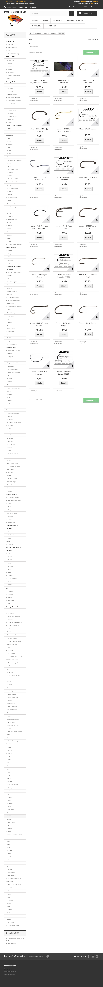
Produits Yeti (10, 41)
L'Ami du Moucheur (12, 169)
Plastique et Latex (12, 638)
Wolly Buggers (11, 444)
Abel (8, 553)
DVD (9, 129)
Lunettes (9, 528)
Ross (9, 569)
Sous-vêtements (12, 219)
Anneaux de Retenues (14, 100)
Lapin (8, 841)
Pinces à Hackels (12, 710)
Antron (9, 632)
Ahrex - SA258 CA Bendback (64, 178)
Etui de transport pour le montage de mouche (14, 658)
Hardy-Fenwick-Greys (13, 388)
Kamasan (9, 803)
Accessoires (10, 60)
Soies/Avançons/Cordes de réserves (13, 268)
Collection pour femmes (14, 244)
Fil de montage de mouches (12, 664)
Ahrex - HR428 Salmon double (39, 324)
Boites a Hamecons (12, 813)
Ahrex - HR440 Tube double (64, 227)
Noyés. (9, 432)
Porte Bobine (10, 703)
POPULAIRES (10, 57)
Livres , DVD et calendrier (14, 125)
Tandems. (10, 441)
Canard (9, 759)
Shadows (10, 472)
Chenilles (10, 619)
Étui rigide (10, 366)
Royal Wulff (10, 316)
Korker (9, 150)
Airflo (8, 285)
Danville (9, 828)
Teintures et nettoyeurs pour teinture (13, 880)
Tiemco (9, 794)
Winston (9, 378)
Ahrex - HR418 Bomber (88, 323)
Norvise (9, 916)
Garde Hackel (11, 722)
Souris (9, 450)
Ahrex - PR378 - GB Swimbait (39, 372)
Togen (8, 800)
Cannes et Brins (11, 347)
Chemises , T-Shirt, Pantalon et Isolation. (12, 180)
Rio (8, 278)
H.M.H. (9, 747)
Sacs (7, 588)
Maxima (9, 288)
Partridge (9, 797)
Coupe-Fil (10, 66)
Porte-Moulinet (11, 110)
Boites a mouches (11, 494)
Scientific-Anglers (12, 282)
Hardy (9, 563)
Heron (8, 778)
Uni (8, 825)
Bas (8, 138)
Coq (8, 769)
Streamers (10, 419)
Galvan (9, 557)
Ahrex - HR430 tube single (63, 324)
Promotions (51, 26)
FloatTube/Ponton (11, 513)
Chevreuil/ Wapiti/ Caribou (14, 835)
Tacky (9, 503)
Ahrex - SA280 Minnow (88, 129)
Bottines (10, 144)
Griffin (8, 906)
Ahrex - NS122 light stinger (39, 275)
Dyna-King (10, 900)
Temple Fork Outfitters (13, 363)
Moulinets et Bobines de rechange (13, 549)
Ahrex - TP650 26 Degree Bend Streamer (39, 81)
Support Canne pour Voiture (13, 77)
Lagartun (9, 869)
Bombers (9, 460)
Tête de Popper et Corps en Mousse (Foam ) (13, 642)
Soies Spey (10, 331)
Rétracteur (10, 72)
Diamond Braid (11, 635)
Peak (8, 913)
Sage (8, 397)
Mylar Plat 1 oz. (11, 875)
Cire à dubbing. (11, 653)
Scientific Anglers (12, 344)
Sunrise (9, 903)
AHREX (9, 816)
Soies (9, 310)
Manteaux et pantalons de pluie (13, 208)
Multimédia (36, 26)
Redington (10, 356)
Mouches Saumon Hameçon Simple (12, 480)
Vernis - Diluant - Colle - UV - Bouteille (14, 886)
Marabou (9, 781)
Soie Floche (11, 822)
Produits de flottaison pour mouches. (13, 468)
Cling (9, 510)
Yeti (8, 263)
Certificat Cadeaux (12, 525)
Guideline (9, 154)
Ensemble (10, 738)
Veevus (9, 681)
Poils (9, 831)
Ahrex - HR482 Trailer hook (88, 227)
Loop (8, 375)
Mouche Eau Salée (12, 463)
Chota (8, 147)
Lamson (9, 360)
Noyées (9, 457)
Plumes (9, 753)
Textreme (9, 688)
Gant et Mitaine (12, 197)
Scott (8, 403)
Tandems (9, 416)
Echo (8, 385)
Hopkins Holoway (12, 94)
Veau (8, 838)
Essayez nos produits (74, 21)
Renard (9, 847)
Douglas (9, 400)
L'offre (35, 21)
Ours (8, 844)
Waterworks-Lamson (13, 204)
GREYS (9, 585)
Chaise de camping (13, 54)
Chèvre (9, 853)
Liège (9, 107)
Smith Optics (11, 535)
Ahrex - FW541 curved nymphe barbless (39, 227)
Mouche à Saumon (12, 454)
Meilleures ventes (9, 974)
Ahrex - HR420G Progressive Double (63, 130)
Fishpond (10, 254)
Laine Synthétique (12, 691)
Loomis (9, 166)
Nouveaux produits (10, 971)
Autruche (9, 766)
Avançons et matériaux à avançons (14, 274)
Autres (9, 63)
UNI (8, 669)
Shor (9, 507)
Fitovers (9, 532)
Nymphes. (10, 435)
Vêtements (9, 135)
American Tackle (11, 116)
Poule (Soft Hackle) (12, 784)
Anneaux (10, 85)
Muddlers (9, 447)
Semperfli (9, 684)
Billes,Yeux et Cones (13, 616)
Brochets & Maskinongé (14, 422)
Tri (29, 43)
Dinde (8, 756)
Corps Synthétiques (13, 625)
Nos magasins (12, 943)
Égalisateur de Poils (13, 725)
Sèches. (9, 428)
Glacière (10, 44)
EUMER (9, 750)
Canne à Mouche (12, 369)
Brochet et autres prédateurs (11, 292)
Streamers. (10, 438)
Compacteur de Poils (13, 719)
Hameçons (10, 788)
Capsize (9, 176)
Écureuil (9, 850)
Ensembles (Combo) (13, 350)
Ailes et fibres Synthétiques (11, 611)
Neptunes (10, 425)
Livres (9, 132)
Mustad (9, 791)
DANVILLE (10, 672)
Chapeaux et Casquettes (14, 160)
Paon (8, 772)
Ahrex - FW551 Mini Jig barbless (39, 130)
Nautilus (10, 582)
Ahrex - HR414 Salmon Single (88, 275)
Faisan (9, 775)
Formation (57, 21)
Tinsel (9, 860)
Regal (8, 897)
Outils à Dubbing (12, 706)
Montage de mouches (13, 607)
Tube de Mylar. (11, 872)
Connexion (94, 7)
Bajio (9, 538)
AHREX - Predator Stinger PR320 (64, 372)
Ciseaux (9, 700)
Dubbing (10, 650)
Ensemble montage (13, 925)
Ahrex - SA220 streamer (88, 81)
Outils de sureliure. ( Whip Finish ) (14, 733)
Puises (8, 541)
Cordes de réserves (13, 297)
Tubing (9, 647)
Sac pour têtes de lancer (14, 306)
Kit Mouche (10, 922)
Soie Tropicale (11, 328)
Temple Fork (10, 119)
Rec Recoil (10, 88)
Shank (9, 819)
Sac (8, 50)
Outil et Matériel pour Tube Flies (13, 742)
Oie (8, 763)
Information (13, 933)
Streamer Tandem (12, 488)
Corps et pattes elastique (14, 622)
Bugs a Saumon (11, 485)
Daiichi (9, 806)
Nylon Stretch (11, 694)
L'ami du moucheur (13, 497)
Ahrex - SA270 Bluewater (63, 81)
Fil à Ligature (11, 104)
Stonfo (9, 919)
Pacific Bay (10, 91)
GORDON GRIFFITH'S (13, 675)
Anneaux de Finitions (13, 97)
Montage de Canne (12, 82)
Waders (9, 225)
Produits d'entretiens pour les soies (13, 302)
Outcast (9, 519)
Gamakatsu (10, 809)
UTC (8, 628)
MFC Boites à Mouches (14, 500)
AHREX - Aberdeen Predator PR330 (63, 275)
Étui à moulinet (11, 578)
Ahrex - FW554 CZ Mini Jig (88, 178)
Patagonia (10, 172)
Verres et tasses (12, 47)
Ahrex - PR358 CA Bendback (39, 178)
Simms (9, 141)
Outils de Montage (12, 697)
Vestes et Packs (11, 247)
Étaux (9, 894)
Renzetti (9, 909)
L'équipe (45, 21)
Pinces (9, 69)
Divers (9, 122)
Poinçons (9, 713)
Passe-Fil (9, 716)
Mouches (9, 410)
